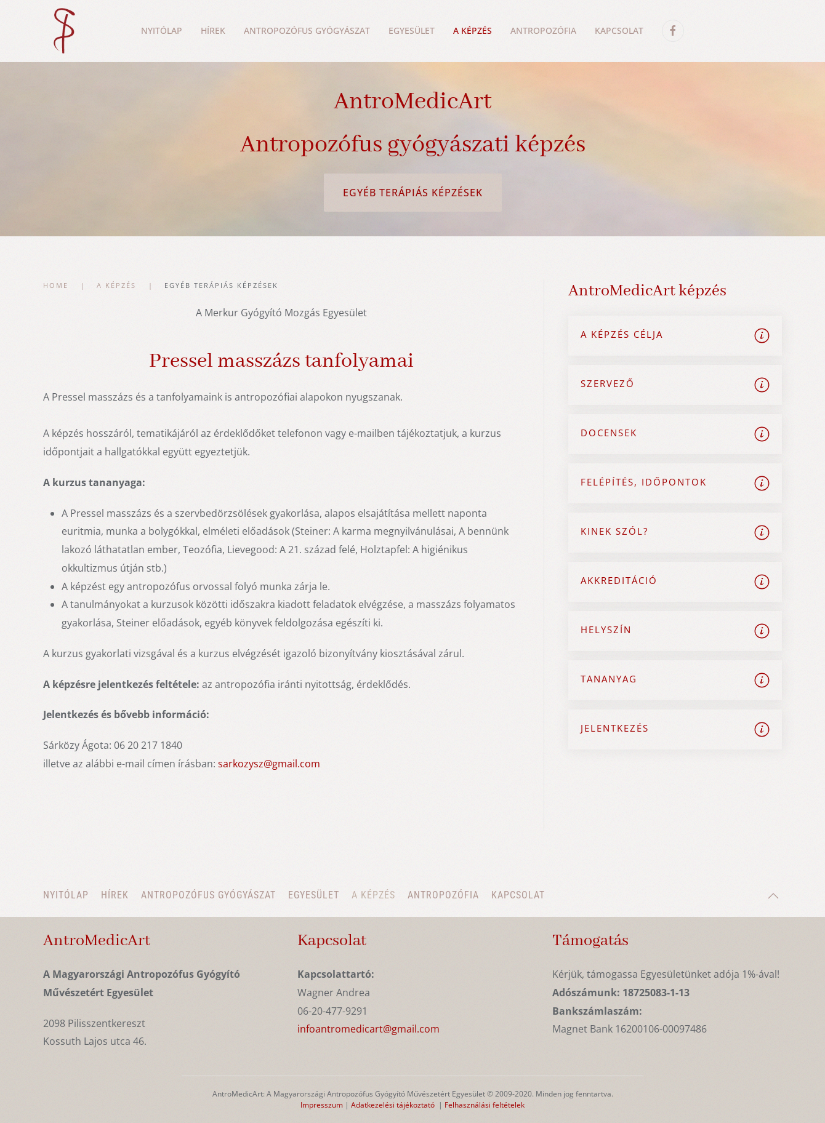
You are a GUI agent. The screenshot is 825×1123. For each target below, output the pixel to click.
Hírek (115, 895)
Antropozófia (543, 30)
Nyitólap (161, 30)
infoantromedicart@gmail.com (368, 1029)
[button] (773, 896)
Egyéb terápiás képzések (413, 192)
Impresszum (321, 1105)
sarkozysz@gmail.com (269, 763)
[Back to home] (63, 31)
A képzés (373, 895)
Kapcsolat (619, 30)
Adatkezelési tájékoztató (393, 1105)
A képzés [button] (472, 30)
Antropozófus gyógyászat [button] (307, 30)
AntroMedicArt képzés (647, 291)
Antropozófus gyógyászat (208, 895)
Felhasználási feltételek (485, 1105)
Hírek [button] (213, 30)
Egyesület (411, 30)
